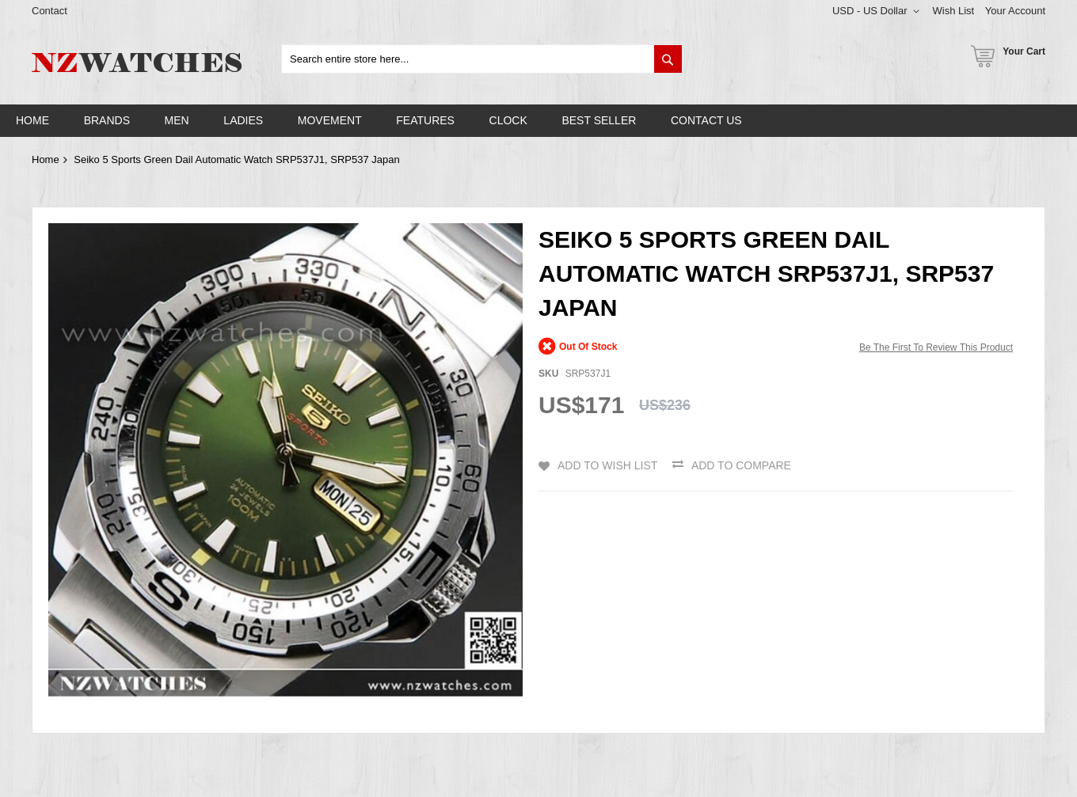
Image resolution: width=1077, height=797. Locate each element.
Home (45, 159)
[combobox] (482, 59)
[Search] (668, 59)
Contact (49, 11)
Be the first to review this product (936, 347)
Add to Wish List (607, 465)
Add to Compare (741, 465)
